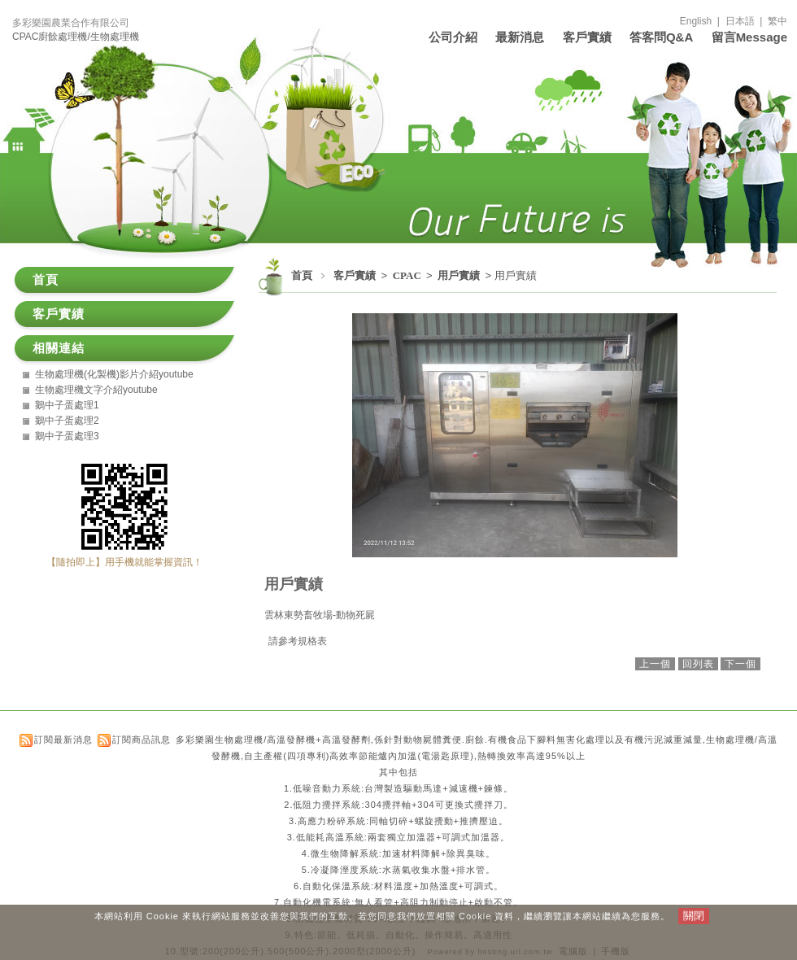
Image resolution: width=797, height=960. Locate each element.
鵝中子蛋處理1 (67, 405)
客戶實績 (587, 37)
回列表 (698, 664)
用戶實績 (460, 275)
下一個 (740, 664)
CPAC (408, 275)
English (696, 21)
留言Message (749, 37)
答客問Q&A (661, 37)
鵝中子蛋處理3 (67, 436)
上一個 (655, 664)
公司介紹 (453, 37)
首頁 (301, 275)
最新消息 (519, 37)
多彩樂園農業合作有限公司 (70, 22)
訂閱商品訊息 (141, 739)
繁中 (777, 21)
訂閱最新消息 (63, 739)
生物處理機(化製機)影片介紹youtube (114, 374)
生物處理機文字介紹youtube (96, 389)
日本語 (740, 21)
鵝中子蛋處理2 (67, 420)
